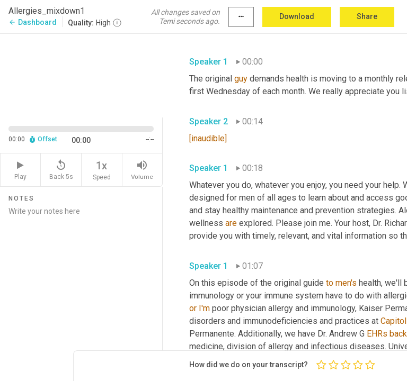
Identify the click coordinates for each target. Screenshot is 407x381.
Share (367, 16)
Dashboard (32, 22)
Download (296, 16)
